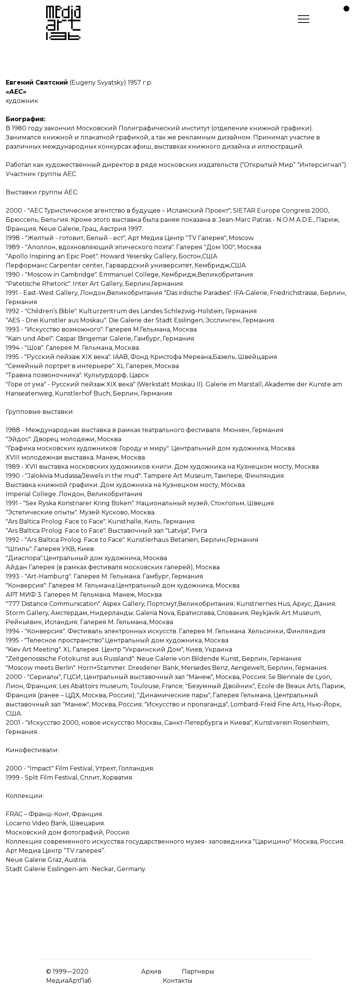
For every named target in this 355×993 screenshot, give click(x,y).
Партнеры (198, 971)
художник (22, 100)
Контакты (178, 980)
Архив (151, 971)
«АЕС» (16, 91)
